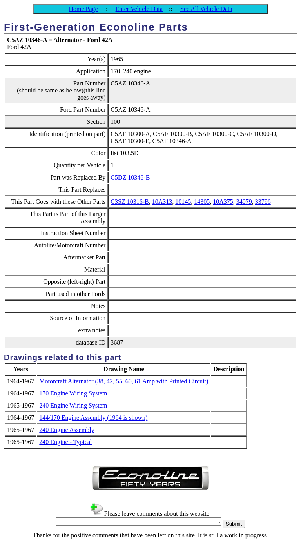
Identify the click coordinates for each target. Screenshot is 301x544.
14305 (202, 201)
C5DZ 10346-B (130, 177)
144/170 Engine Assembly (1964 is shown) (93, 417)
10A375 (223, 201)
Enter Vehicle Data (139, 8)
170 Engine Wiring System (73, 393)
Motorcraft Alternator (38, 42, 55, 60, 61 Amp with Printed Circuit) (123, 381)
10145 (183, 201)
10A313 (162, 201)
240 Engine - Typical (65, 442)
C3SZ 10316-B (130, 201)
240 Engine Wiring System (73, 405)
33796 (263, 201)
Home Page (83, 8)
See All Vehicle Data (206, 8)
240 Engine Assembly (66, 429)
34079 (244, 201)
